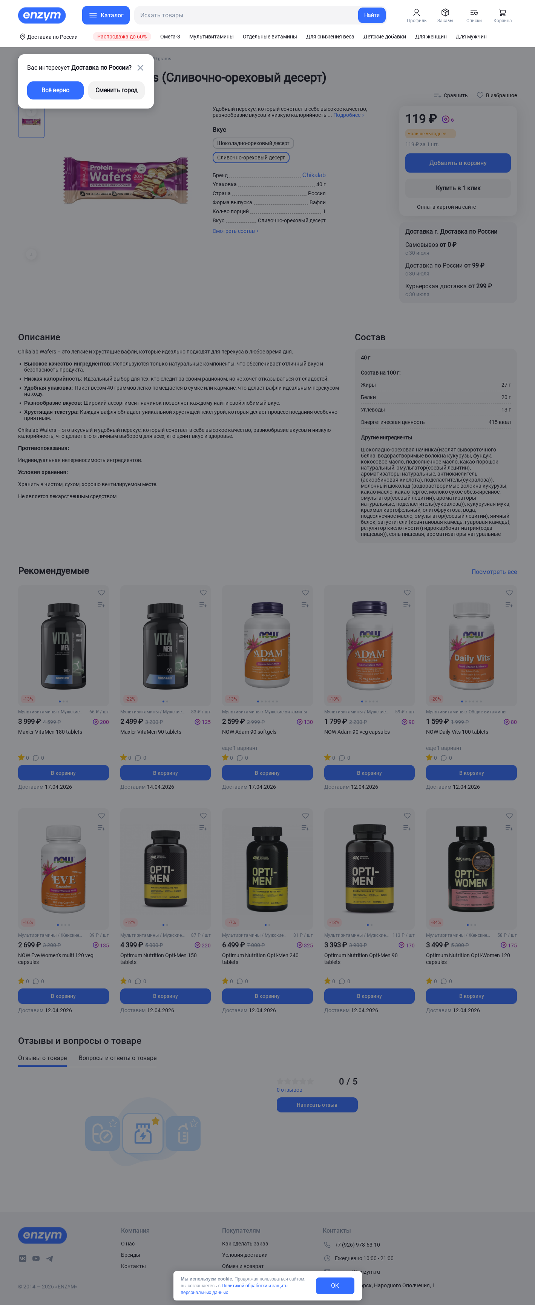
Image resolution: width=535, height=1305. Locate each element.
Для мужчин (471, 37)
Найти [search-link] (372, 15)
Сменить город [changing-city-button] (116, 90)
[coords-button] (48, 36)
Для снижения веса (330, 37)
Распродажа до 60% (122, 37)
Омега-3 (170, 37)
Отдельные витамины (270, 37)
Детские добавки (384, 37)
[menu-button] (106, 15)
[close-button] (140, 67)
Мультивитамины (211, 37)
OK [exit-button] (335, 1285)
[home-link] (42, 15)
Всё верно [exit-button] (55, 90)
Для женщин (431, 37)
